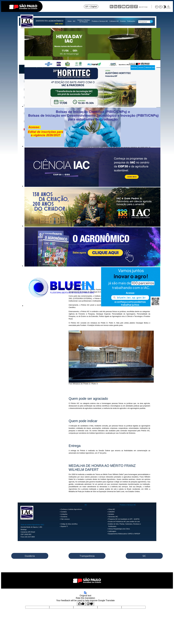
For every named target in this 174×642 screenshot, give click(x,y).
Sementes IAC (113, 516)
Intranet (141, 67)
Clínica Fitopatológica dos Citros (119, 529)
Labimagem (112, 531)
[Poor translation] (90, 604)
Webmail (134, 67)
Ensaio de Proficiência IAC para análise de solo (124, 521)
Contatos (64, 512)
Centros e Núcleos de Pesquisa (83, 21)
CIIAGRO (111, 512)
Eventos (123, 21)
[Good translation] (81, 604)
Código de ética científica (69, 524)
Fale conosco (65, 519)
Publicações (131, 21)
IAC (74, 21)
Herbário (111, 514)
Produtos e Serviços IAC (100, 21)
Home (70, 21)
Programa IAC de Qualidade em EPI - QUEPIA (123, 519)
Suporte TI (64, 526)
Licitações (64, 514)
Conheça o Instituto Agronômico (71, 509)
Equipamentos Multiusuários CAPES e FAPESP (124, 534)
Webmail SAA (150, 67)
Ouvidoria (64, 516)
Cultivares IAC (114, 21)
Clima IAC (111, 509)
